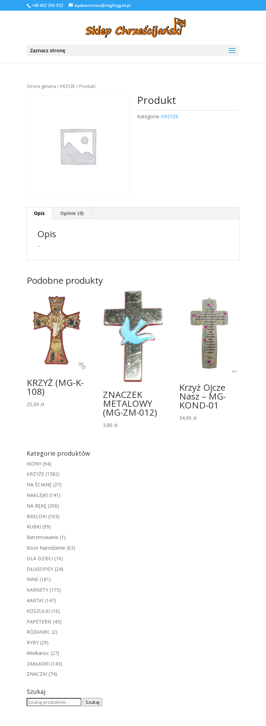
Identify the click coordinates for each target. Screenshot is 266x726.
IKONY (34, 463)
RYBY (33, 642)
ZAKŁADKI (38, 663)
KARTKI (35, 600)
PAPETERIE (39, 621)
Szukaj (92, 702)
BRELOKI (37, 516)
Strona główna (41, 86)
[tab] (39, 213)
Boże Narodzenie (46, 547)
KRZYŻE (67, 86)
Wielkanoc (38, 653)
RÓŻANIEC (38, 632)
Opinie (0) (72, 213)
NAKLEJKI (37, 495)
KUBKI (34, 526)
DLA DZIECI (40, 558)
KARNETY (37, 590)
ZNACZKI (37, 674)
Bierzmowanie (42, 537)
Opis (39, 213)
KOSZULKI (38, 611)
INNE (32, 579)
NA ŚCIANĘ (39, 484)
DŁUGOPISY (40, 569)
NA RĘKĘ (36, 505)
